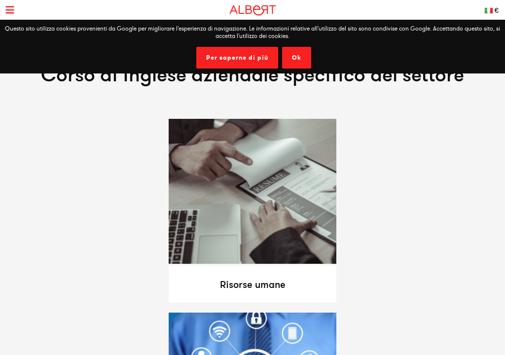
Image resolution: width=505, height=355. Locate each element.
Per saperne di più (237, 58)
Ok (296, 58)
